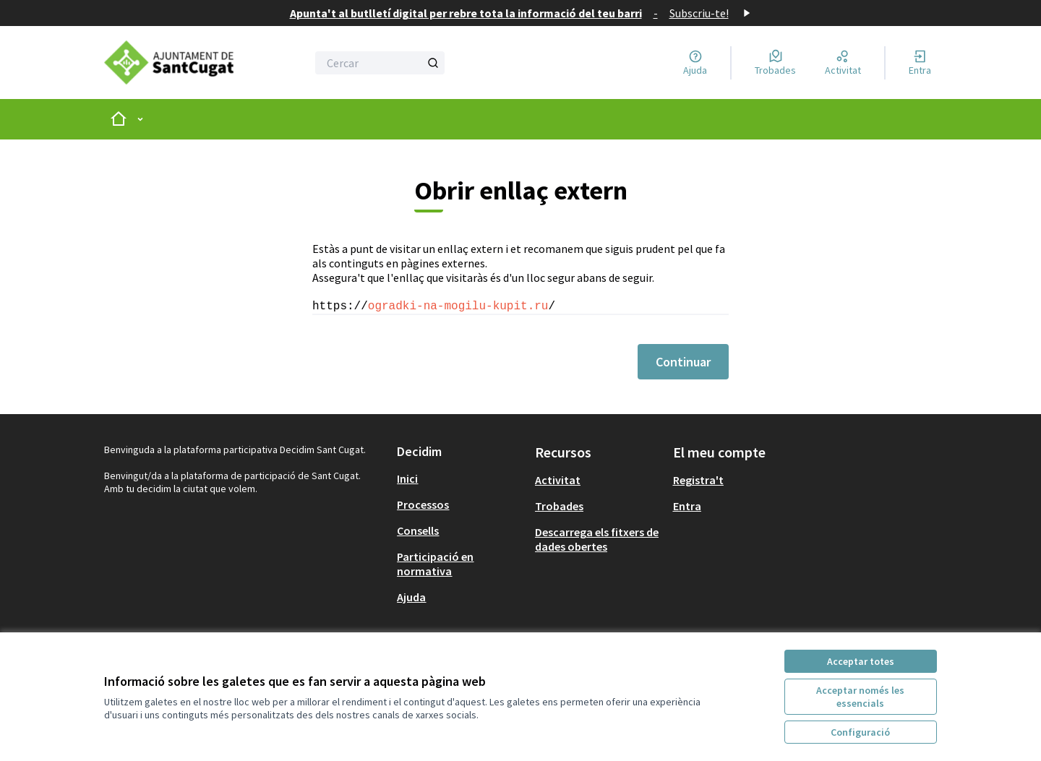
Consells (418, 530)
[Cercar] (380, 62)
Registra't (698, 480)
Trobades (559, 506)
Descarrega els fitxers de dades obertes (597, 539)
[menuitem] (460, 478)
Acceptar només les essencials (860, 697)
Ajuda (411, 597)
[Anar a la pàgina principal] (169, 62)
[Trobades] (775, 62)
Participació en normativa (435, 563)
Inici (407, 478)
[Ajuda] (695, 62)
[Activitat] (843, 62)
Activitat (558, 480)
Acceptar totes (860, 661)
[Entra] (920, 62)
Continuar (683, 361)
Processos (423, 504)
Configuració (860, 732)
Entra (687, 506)
